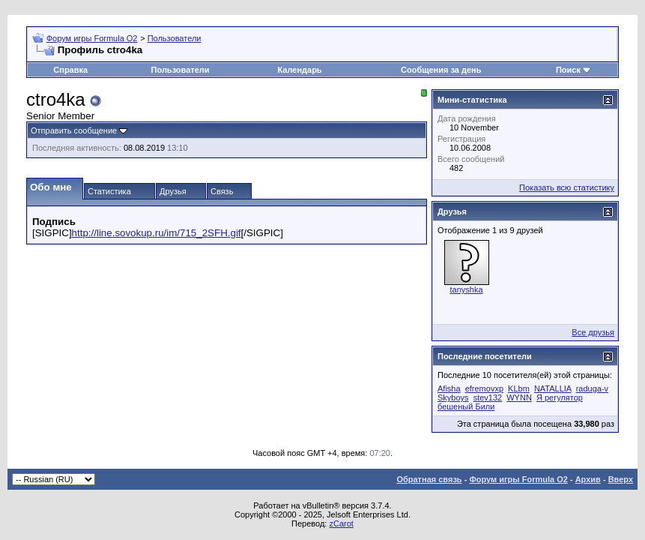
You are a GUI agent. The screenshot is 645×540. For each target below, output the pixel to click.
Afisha (449, 388)
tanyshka (465, 289)
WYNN (519, 397)
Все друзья (593, 332)
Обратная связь (428, 479)
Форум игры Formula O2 (92, 38)
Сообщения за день (441, 69)
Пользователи (175, 38)
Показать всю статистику (566, 187)
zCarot (341, 523)
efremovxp (484, 388)
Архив (588, 479)
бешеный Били (465, 406)
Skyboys (453, 397)
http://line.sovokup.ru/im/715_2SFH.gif (156, 232)
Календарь (299, 69)
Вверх (620, 479)
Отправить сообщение (74, 130)
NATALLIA (553, 388)
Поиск (568, 69)
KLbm (519, 388)
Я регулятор (559, 397)
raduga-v (592, 388)
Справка (70, 69)
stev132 (488, 397)
